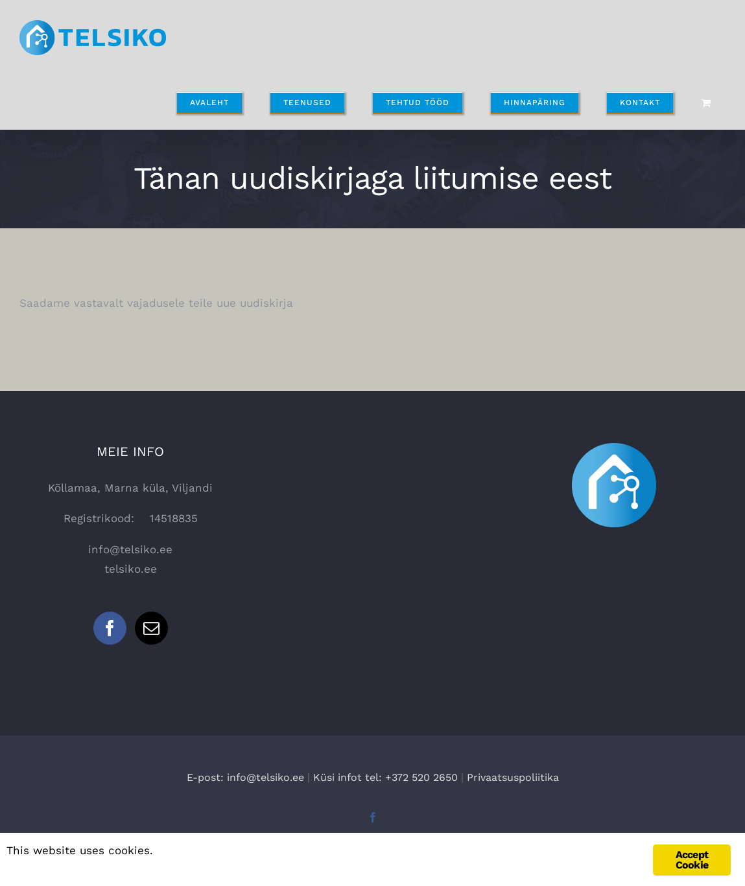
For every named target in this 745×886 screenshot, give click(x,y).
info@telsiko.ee (130, 549)
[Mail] (151, 628)
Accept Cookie (692, 859)
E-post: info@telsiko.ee (245, 777)
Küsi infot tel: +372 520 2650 (385, 777)
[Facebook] (109, 628)
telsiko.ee (130, 568)
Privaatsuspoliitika (513, 777)
